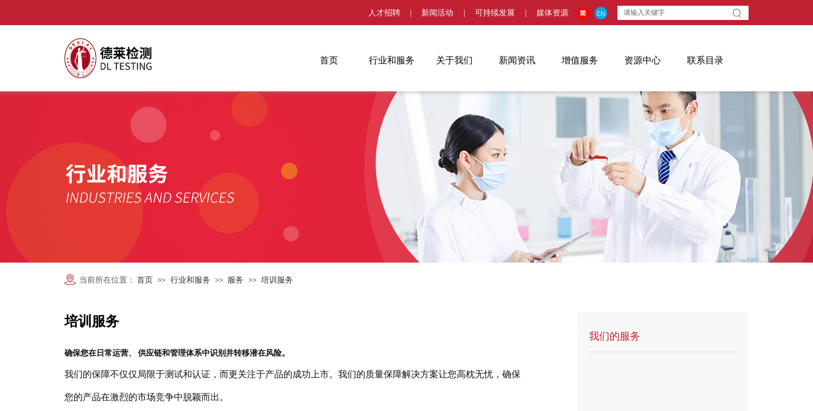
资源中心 (642, 60)
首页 (329, 60)
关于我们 (454, 60)
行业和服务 (391, 60)
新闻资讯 (517, 60)
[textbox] (673, 12)
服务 (235, 280)
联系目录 (705, 60)
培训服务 (277, 280)
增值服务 (580, 60)
